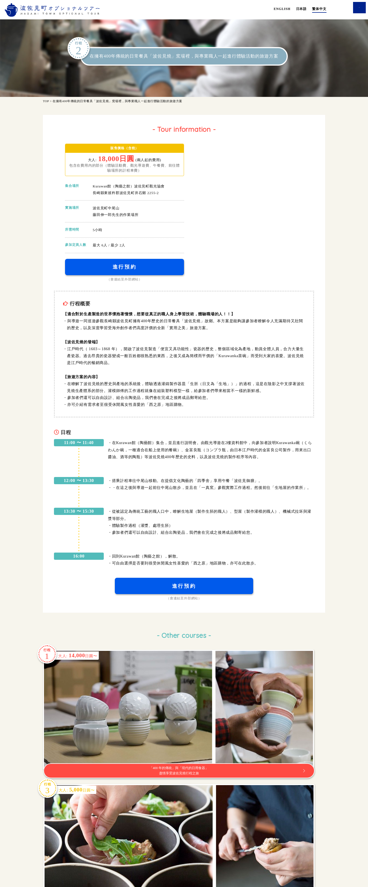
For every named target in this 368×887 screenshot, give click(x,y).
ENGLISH (282, 9)
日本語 (301, 9)
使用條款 (172, 857)
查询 (348, 9)
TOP (46, 101)
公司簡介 (195, 857)
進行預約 (124, 268)
